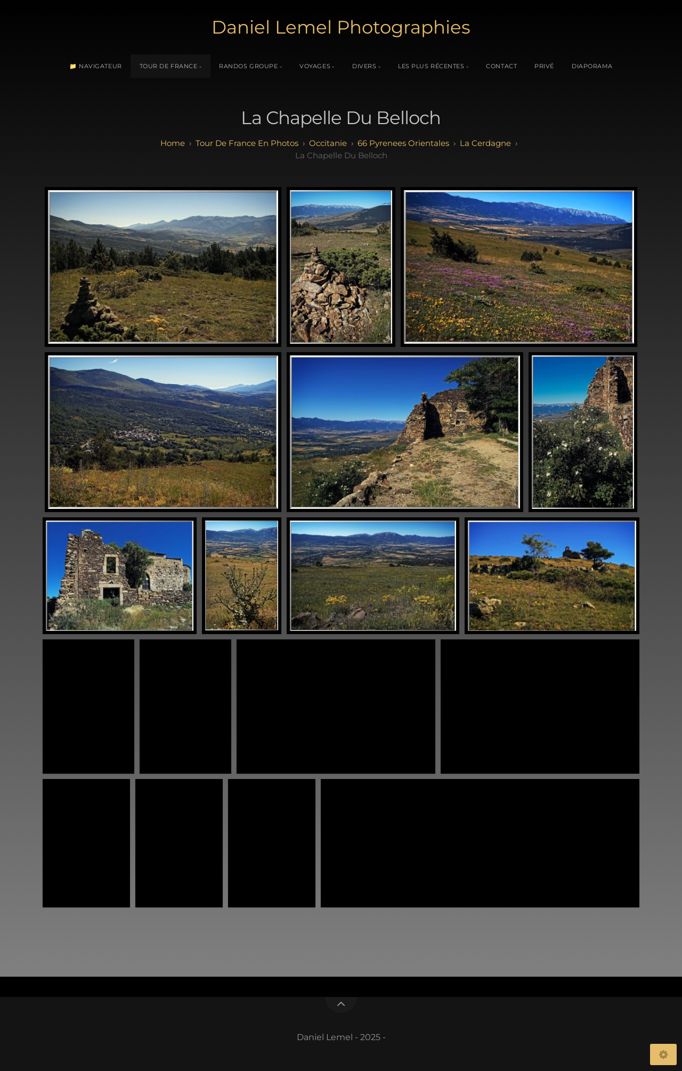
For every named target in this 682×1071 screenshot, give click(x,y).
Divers (364, 66)
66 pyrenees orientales (403, 143)
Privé (544, 66)
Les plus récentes (431, 66)
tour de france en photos (247, 143)
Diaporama (592, 66)
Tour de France (169, 66)
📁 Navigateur (95, 66)
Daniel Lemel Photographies (341, 27)
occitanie (328, 143)
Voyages (314, 66)
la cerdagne (485, 143)
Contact (501, 66)
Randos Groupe (248, 66)
